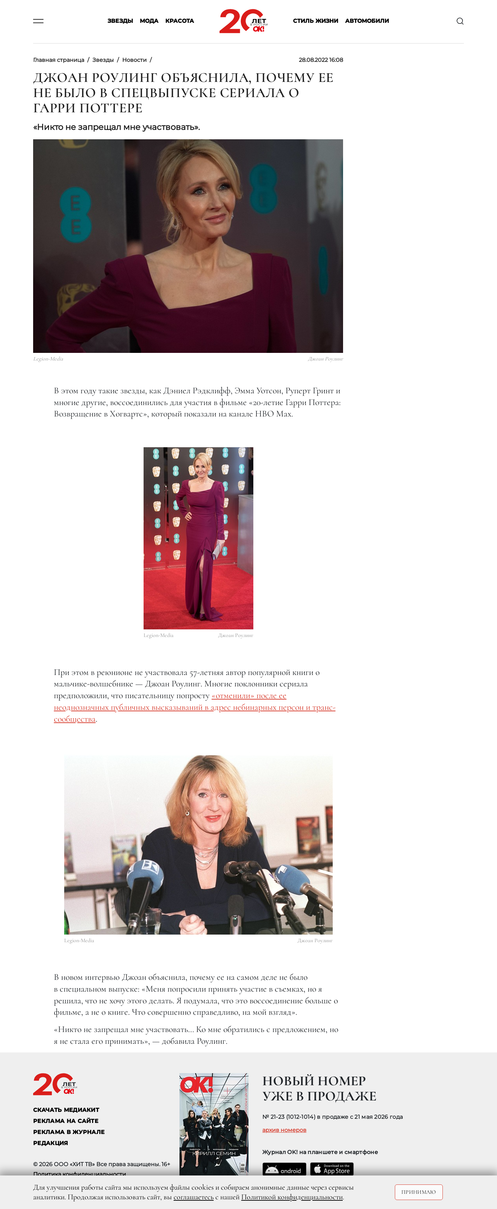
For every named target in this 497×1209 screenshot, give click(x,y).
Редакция (50, 1143)
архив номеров (284, 1130)
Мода (149, 21)
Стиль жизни (315, 21)
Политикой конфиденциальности (292, 1196)
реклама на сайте (65, 1121)
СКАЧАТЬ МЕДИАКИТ (66, 1110)
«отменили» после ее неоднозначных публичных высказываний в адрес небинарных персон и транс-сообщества (194, 707)
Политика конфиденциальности (79, 1174)
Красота (179, 21)
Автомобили (367, 21)
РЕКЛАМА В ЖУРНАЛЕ (69, 1132)
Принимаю (418, 1192)
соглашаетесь (194, 1196)
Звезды (120, 21)
